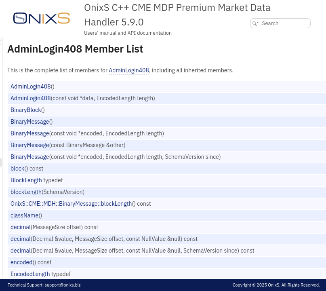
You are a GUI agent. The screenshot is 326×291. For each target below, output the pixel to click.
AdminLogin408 (230, 70)
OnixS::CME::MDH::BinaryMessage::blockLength (172, 212)
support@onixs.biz (63, 285)
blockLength (127, 200)
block (118, 177)
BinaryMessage (130, 130)
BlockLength (127, 188)
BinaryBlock (126, 118)
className (125, 224)
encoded (122, 270)
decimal (121, 235)
